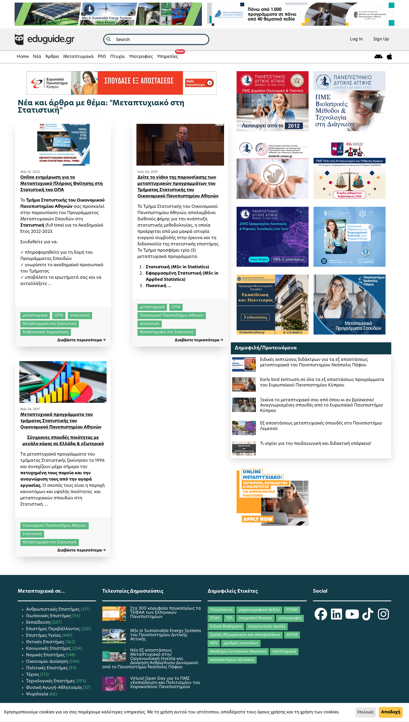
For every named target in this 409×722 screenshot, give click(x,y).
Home (23, 57)
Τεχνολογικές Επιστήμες (51, 681)
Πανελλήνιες (221, 610)
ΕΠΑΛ (215, 618)
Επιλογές (366, 712)
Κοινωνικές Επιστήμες (49, 649)
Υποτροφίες (141, 57)
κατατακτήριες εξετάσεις (232, 660)
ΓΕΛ (229, 618)
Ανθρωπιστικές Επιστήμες (53, 610)
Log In (356, 39)
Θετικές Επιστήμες (45, 642)
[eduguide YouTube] (352, 618)
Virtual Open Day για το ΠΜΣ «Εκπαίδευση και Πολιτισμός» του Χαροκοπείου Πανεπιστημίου (165, 683)
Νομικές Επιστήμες (46, 655)
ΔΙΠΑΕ (292, 635)
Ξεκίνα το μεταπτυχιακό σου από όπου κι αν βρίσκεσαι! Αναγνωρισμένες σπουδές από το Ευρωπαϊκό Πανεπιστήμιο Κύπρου (321, 405)
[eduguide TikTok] (367, 618)
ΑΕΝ (214, 643)
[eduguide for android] (378, 57)
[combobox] (156, 39)
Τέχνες (33, 675)
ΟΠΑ (59, 316)
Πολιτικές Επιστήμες (47, 668)
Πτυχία (117, 57)
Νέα (37, 57)
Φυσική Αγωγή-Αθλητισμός (54, 688)
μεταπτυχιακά (35, 316)
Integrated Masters (255, 618)
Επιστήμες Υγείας (44, 636)
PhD (102, 57)
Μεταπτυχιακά (78, 57)
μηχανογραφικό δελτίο (259, 610)
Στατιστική (32, 534)
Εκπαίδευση (39, 623)
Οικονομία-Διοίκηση (47, 662)
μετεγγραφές (290, 618)
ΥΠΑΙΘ (292, 610)
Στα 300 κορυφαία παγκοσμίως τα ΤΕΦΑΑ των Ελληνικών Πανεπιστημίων (165, 612)
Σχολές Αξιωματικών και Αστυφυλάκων (245, 635)
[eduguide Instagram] (383, 618)
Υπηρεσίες (168, 55)
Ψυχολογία (37, 694)
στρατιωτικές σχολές (266, 627)
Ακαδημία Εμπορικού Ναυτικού (238, 652)
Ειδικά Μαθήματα (226, 627)
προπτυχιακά (284, 652)
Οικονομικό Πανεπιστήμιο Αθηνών (171, 316)
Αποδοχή (390, 712)
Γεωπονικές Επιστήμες (49, 616)
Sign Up (381, 39)
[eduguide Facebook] (321, 618)
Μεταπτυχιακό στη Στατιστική (49, 324)
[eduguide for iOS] (389, 57)
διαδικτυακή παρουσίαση (46, 332)
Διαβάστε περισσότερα (81, 340)
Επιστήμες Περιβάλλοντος (53, 629)
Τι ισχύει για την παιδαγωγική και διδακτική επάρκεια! (315, 444)
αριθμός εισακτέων (241, 643)
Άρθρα (52, 57)
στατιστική (80, 316)
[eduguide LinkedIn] (336, 618)
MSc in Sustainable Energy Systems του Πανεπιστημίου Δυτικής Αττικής (165, 635)
